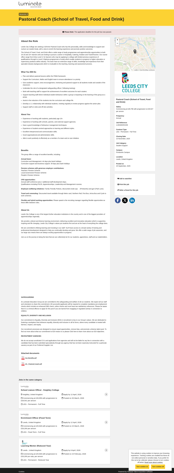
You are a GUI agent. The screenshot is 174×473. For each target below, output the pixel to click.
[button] (134, 51)
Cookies (22, 463)
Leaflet (136, 70)
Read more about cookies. (154, 462)
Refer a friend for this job (127, 190)
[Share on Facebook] (118, 200)
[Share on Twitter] (125, 200)
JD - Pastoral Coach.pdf (33, 364)
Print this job (123, 184)
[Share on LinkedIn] (132, 200)
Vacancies (23, 14)
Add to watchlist (124, 179)
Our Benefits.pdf (30, 358)
